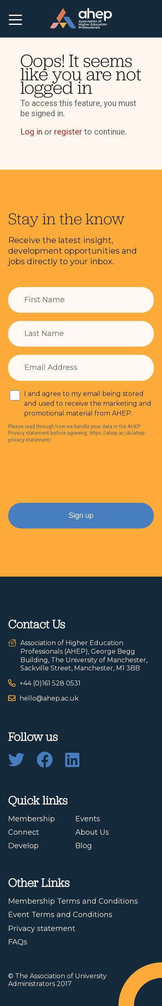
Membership (31, 818)
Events (87, 818)
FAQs (17, 941)
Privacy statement (41, 928)
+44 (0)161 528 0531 (50, 683)
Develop (23, 845)
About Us (92, 832)
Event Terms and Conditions (60, 914)
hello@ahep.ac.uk (49, 698)
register (68, 132)
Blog (83, 845)
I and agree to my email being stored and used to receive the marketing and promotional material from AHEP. (87, 403)
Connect (23, 832)
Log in (31, 132)
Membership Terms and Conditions (73, 901)
